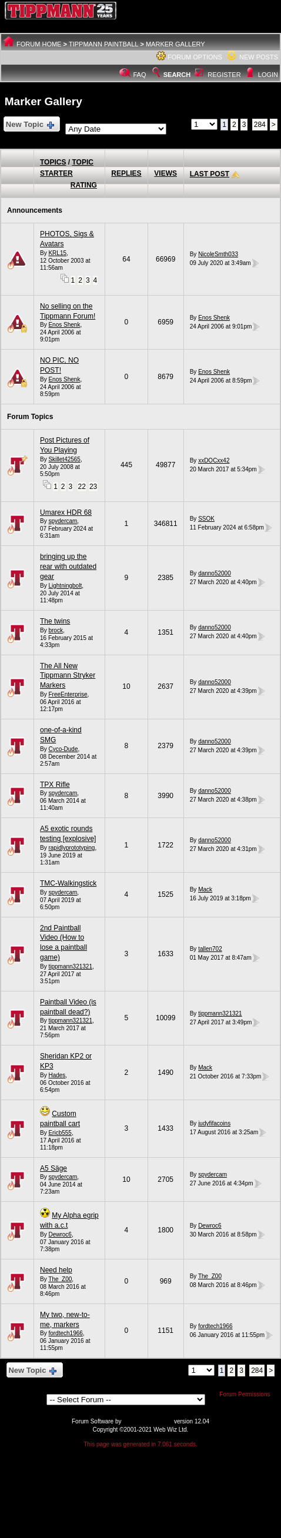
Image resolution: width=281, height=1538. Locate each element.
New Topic (29, 125)
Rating (84, 185)
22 (82, 486)
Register (224, 74)
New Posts (258, 57)
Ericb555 (59, 1133)
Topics (53, 162)
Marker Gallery (175, 44)
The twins (55, 621)
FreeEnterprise (67, 694)
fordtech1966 (65, 1333)
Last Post (209, 174)
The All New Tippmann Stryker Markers (67, 676)
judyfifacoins (214, 1123)
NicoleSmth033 (218, 254)
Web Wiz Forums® (147, 1421)
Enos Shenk (64, 324)
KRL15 (57, 253)
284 (260, 124)
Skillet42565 (64, 459)
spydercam (62, 521)
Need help (56, 1270)
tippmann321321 (70, 966)
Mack (205, 889)
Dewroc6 (59, 1234)
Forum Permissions (247, 1394)
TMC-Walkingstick (68, 883)
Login (268, 74)
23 (93, 486)
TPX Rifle (55, 784)
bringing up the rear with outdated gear (68, 566)
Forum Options (195, 57)
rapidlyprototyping (71, 848)
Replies (126, 173)
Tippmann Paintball (103, 44)
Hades (56, 1075)
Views (165, 173)
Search (170, 74)
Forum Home (38, 44)
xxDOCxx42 (213, 460)
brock (55, 630)
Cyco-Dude (63, 749)
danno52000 (214, 573)
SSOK (206, 518)
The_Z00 (60, 1279)
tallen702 (210, 949)
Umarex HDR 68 (66, 512)
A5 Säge (53, 1168)
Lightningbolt (65, 585)
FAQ (139, 74)
